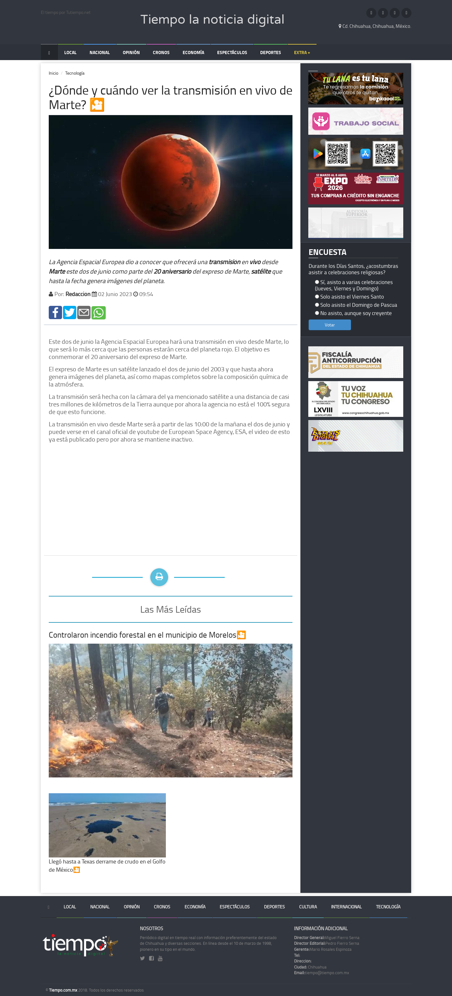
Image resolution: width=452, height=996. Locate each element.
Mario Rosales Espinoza (323, 949)
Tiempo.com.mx (63, 990)
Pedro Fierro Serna (326, 943)
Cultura (308, 907)
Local (70, 52)
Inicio (53, 73)
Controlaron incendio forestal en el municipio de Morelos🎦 (147, 634)
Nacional (100, 52)
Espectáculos (232, 52)
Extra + (302, 52)
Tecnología (75, 73)
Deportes (270, 52)
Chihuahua (310, 967)
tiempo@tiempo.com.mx (321, 972)
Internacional (346, 907)
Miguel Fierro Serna (327, 937)
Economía (193, 52)
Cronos (161, 52)
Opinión (131, 52)
